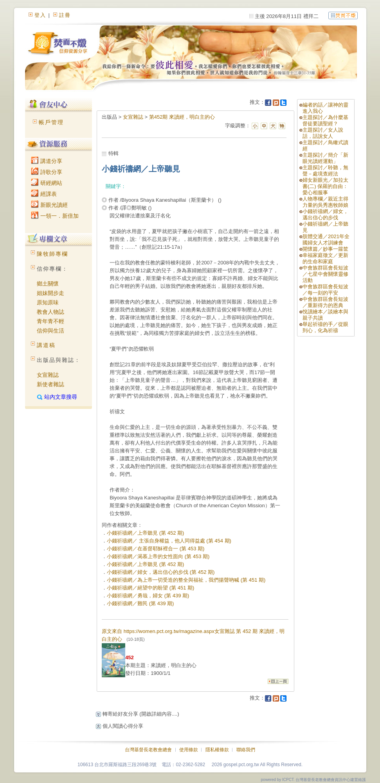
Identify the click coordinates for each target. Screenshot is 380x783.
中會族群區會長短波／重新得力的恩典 (325, 302)
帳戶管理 (51, 122)
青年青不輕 (50, 321)
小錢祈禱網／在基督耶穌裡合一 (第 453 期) (155, 549)
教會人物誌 (50, 312)
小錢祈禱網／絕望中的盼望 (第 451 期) (150, 588)
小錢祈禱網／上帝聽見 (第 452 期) (145, 533)
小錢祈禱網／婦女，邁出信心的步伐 (325, 214)
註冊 (65, 15)
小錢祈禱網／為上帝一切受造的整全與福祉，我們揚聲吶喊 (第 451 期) (186, 580)
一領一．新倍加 (55, 216)
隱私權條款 (217, 749)
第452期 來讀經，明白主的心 (182, 117)
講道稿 (46, 345)
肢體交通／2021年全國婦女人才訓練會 (326, 239)
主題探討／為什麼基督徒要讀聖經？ (325, 120)
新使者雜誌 (50, 384)
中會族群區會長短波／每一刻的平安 (325, 290)
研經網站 (46, 183)
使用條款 (188, 749)
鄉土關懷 (48, 283)
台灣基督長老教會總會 (148, 749)
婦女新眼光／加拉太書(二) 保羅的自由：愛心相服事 (325, 186)
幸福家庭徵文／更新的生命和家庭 (325, 258)
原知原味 (48, 302)
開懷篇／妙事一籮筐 (325, 249)
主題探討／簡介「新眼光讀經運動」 (325, 158)
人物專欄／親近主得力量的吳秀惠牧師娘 (325, 202)
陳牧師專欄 (52, 254)
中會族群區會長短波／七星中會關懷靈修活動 (325, 274)
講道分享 (46, 161)
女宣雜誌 (48, 375)
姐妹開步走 (50, 293)
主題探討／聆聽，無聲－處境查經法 (325, 171)
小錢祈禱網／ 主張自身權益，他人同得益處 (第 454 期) (169, 541)
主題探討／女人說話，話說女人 (323, 133)
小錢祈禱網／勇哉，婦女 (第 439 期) (148, 596)
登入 (40, 15)
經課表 (44, 194)
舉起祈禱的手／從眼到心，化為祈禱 (325, 327)
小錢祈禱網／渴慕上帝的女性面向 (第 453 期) (158, 556)
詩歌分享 (46, 172)
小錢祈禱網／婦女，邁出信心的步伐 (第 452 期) (160, 572)
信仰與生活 (50, 330)
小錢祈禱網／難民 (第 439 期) (140, 603)
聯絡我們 (245, 749)
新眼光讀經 (49, 205)
